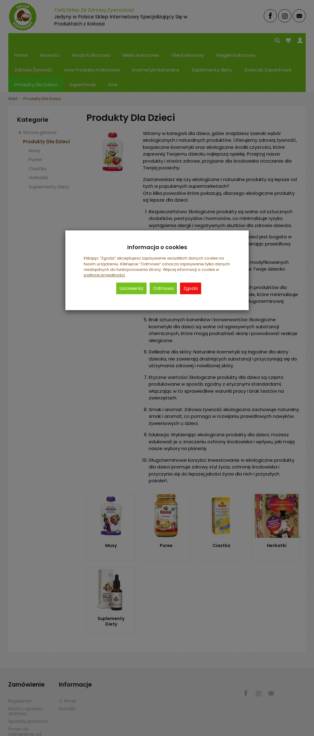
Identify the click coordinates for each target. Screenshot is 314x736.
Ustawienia (131, 288)
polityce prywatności (104, 275)
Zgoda (190, 288)
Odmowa (163, 288)
